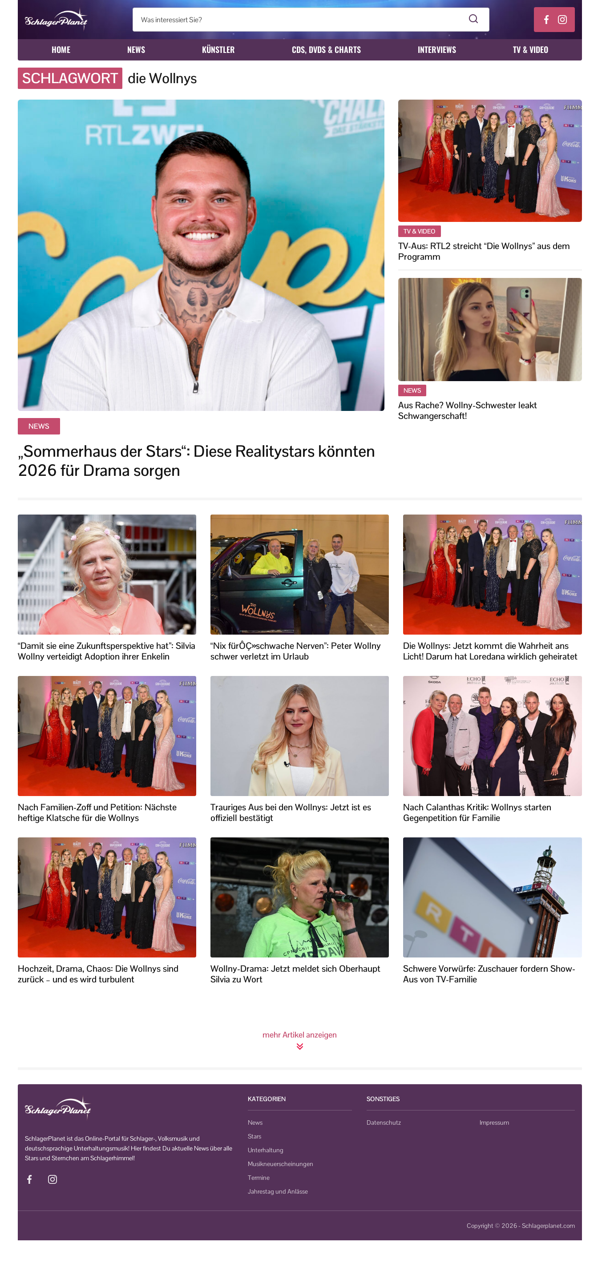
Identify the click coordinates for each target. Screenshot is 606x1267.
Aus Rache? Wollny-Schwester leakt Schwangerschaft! (467, 410)
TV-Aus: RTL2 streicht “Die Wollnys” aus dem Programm (484, 251)
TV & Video (530, 49)
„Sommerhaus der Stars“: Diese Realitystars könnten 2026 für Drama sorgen (196, 461)
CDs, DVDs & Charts (326, 49)
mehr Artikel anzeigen (300, 1040)
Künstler (218, 49)
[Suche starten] (473, 19)
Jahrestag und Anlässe (278, 1191)
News (136, 49)
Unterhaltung (265, 1150)
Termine (259, 1178)
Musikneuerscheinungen (280, 1164)
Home (61, 49)
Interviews (437, 49)
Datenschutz (384, 1122)
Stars (254, 1136)
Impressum (494, 1122)
